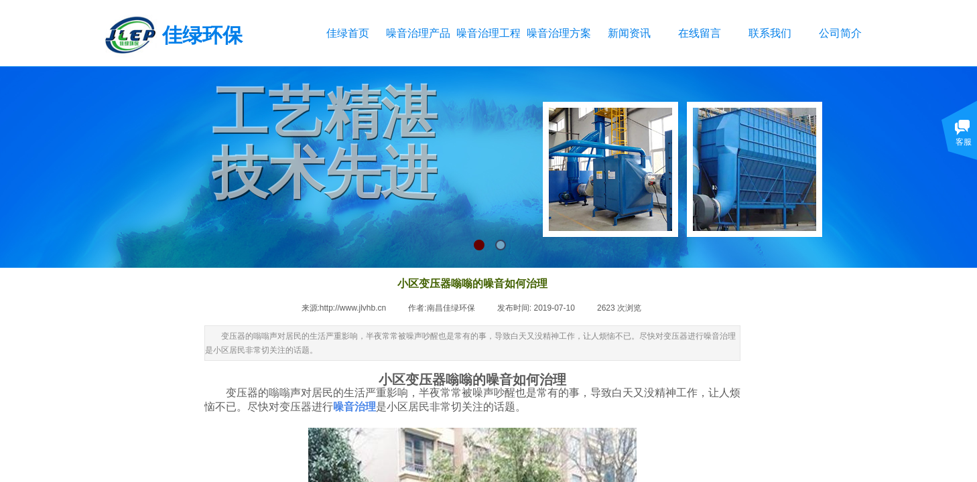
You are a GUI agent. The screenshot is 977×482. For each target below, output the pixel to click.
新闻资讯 (629, 33)
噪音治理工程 (488, 33)
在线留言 (699, 33)
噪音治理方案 (558, 33)
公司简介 (840, 33)
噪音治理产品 (418, 33)
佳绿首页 (347, 33)
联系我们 (769, 33)
